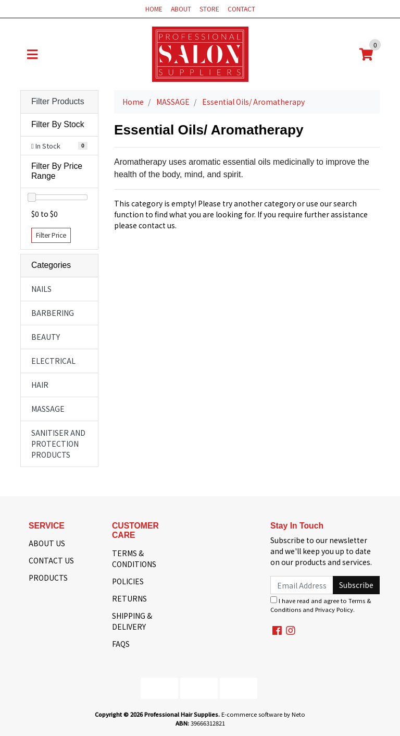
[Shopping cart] (366, 54)
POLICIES (128, 581)
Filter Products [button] (57, 101)
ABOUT (181, 8)
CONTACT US (51, 560)
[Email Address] (301, 585)
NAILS (41, 289)
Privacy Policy (334, 609)
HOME (153, 8)
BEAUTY (45, 337)
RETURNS (129, 598)
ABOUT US (47, 543)
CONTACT (241, 8)
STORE (209, 8)
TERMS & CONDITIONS (134, 558)
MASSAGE (48, 408)
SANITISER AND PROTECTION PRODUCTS (58, 443)
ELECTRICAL (53, 360)
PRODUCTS (48, 577)
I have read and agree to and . (320, 605)
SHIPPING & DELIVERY (132, 621)
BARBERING (52, 313)
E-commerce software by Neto (263, 714)
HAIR (39, 384)
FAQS (121, 644)
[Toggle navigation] (32, 54)
